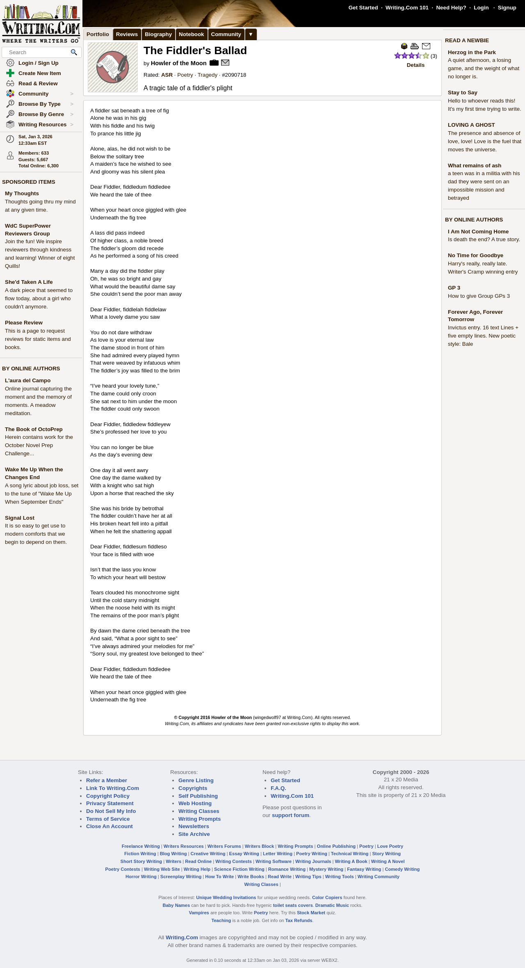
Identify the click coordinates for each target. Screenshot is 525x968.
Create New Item (39, 73)
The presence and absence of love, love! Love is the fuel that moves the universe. (484, 141)
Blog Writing (173, 853)
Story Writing (386, 853)
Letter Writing (277, 853)
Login (481, 8)
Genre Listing (196, 780)
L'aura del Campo (27, 380)
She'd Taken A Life (29, 282)
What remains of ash (474, 165)
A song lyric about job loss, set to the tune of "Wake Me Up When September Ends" (41, 493)
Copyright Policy (108, 796)
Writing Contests (233, 861)
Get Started (363, 8)
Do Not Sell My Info (111, 811)
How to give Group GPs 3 (479, 296)
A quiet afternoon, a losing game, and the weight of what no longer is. (483, 68)
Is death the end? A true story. (484, 239)
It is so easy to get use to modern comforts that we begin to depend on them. (36, 534)
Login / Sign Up (38, 63)
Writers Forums (224, 846)
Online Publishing (336, 846)
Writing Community (378, 876)
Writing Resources (45, 125)
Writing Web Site (162, 869)
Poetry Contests (122, 869)
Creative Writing (208, 853)
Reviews (127, 34)
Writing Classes (198, 811)
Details (416, 65)
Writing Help (197, 869)
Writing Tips (308, 876)
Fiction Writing (140, 853)
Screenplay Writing (180, 876)
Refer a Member (106, 780)
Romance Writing (287, 869)
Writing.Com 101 (407, 8)
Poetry (185, 75)
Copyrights (192, 788)
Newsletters (193, 826)
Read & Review (38, 83)
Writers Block (259, 846)
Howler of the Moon (179, 63)
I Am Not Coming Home (478, 231)
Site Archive (194, 834)
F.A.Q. (278, 788)
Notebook (191, 34)
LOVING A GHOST (471, 125)
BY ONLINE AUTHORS (31, 368)
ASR (167, 75)
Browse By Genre (45, 114)
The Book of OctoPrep (34, 429)
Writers (173, 861)
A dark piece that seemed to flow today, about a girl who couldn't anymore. (39, 298)
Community (45, 94)
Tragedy (207, 75)
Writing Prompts (199, 819)
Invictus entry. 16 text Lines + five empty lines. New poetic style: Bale (483, 335)
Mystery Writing (326, 869)
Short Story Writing (141, 861)
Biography (158, 34)
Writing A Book (351, 861)
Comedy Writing (402, 869)
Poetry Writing (311, 853)
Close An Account (109, 826)
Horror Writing (141, 876)
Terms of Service (108, 819)
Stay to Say (462, 92)
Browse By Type (45, 104)
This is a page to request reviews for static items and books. (38, 339)
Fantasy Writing (364, 869)
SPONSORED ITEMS (28, 182)
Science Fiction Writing (239, 869)
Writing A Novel (388, 861)
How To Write (219, 876)
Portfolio (98, 34)
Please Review (24, 323)
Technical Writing (350, 853)
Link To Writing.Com (112, 788)
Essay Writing (244, 853)
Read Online (198, 861)
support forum (290, 815)
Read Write (280, 876)
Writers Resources (184, 846)
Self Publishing (198, 796)
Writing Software (274, 861)
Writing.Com (182, 937)
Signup (507, 8)
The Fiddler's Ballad (195, 50)
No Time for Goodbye (475, 255)
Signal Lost (19, 518)
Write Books (250, 876)
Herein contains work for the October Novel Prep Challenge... (39, 445)
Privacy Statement (110, 803)
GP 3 (454, 288)
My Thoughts (22, 193)
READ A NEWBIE (467, 40)
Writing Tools (339, 876)
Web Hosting (195, 803)
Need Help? (451, 8)
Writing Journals (313, 861)
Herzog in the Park (472, 52)
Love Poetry (390, 846)
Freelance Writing (141, 846)
